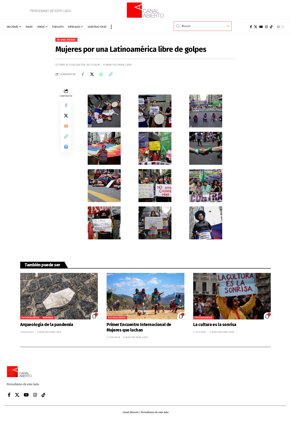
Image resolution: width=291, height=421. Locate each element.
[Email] (66, 126)
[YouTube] (261, 26)
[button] (111, 26)
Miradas (48, 317)
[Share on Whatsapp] (101, 74)
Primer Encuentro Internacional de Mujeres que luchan (139, 327)
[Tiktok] (271, 26)
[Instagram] (266, 26)
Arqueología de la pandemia (46, 324)
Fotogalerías (30, 317)
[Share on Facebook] (82, 74)
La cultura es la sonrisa (214, 324)
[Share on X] (92, 74)
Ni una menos (67, 39)
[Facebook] (251, 26)
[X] (255, 26)
